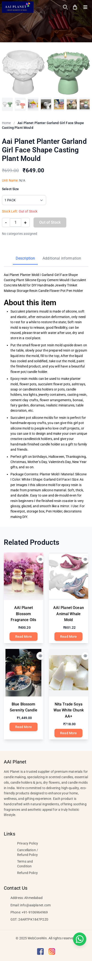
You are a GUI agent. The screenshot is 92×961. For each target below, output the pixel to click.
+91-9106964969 (35, 912)
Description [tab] (25, 258)
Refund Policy (27, 873)
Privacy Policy (27, 843)
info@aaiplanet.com (35, 905)
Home (6, 123)
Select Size (10, 189)
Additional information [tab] (62, 258)
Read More (23, 636)
